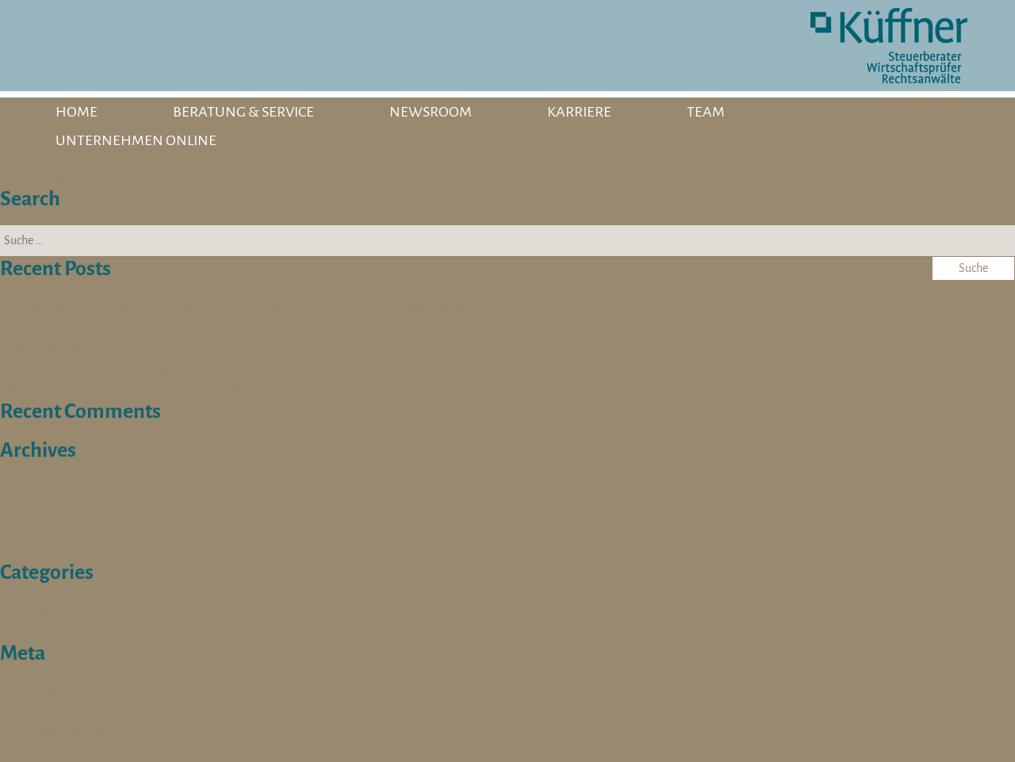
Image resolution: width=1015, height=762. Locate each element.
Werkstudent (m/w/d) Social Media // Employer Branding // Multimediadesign (237, 306)
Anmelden (34, 690)
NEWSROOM (430, 112)
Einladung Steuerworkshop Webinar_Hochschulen (152, 176)
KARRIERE (579, 112)
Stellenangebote (52, 630)
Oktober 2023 (43, 549)
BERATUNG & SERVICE (243, 112)
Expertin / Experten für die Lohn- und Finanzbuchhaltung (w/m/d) (199, 327)
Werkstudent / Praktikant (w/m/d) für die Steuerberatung (172, 388)
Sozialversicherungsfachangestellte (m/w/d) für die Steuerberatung (204, 368)
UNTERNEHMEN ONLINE (136, 140)
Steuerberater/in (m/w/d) (78, 347)
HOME (77, 112)
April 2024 (34, 529)
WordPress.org (46, 752)
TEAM (706, 112)
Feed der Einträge (54, 710)
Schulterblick (42, 610)
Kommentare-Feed (59, 731)
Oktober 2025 (43, 508)
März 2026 (34, 488)
